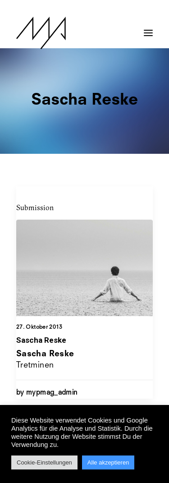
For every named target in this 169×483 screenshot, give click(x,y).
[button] (148, 28)
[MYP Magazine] (41, 33)
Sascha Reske (41, 340)
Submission (35, 207)
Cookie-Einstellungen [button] (44, 462)
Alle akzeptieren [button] (108, 462)
